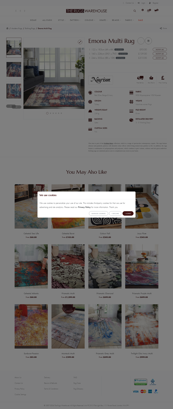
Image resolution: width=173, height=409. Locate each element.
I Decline (115, 213)
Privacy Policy (84, 207)
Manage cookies (99, 213)
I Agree (128, 213)
